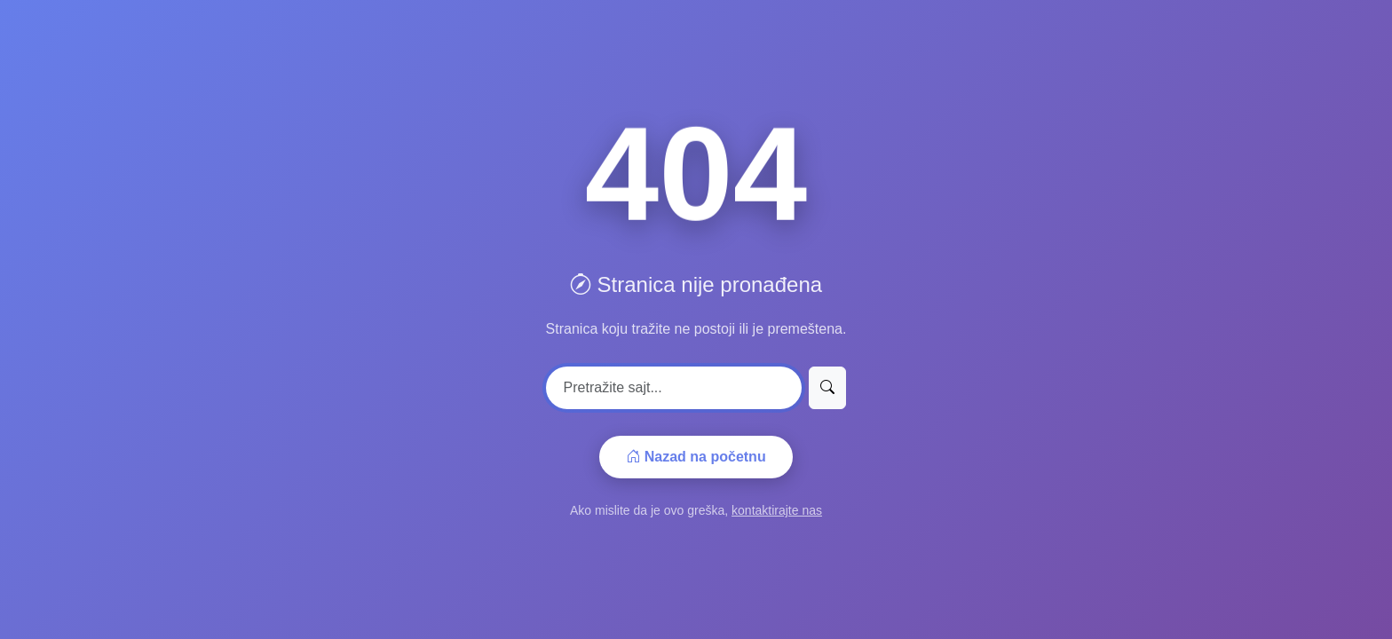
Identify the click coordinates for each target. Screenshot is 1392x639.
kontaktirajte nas (777, 510)
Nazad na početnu (695, 456)
